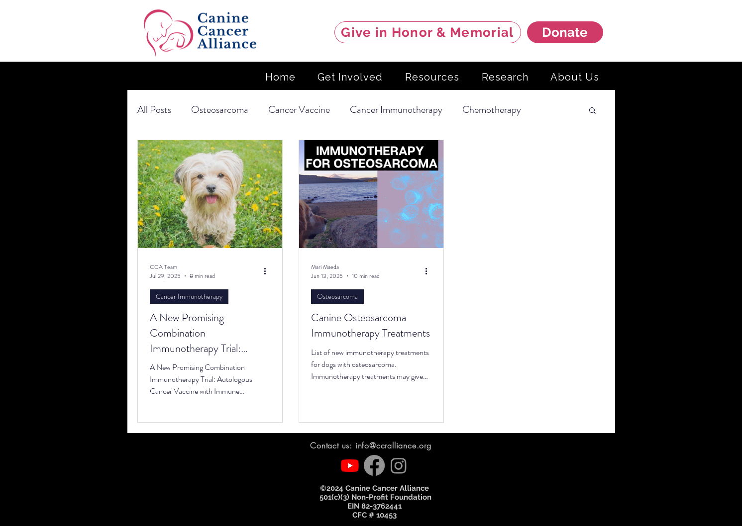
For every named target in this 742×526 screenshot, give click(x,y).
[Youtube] (349, 465)
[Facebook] (374, 465)
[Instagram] (398, 465)
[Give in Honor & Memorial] (427, 32)
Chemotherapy (491, 109)
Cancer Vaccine (299, 109)
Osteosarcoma (219, 109)
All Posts (154, 109)
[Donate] (565, 32)
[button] (592, 111)
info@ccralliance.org (393, 445)
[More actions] (269, 271)
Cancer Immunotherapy (396, 109)
